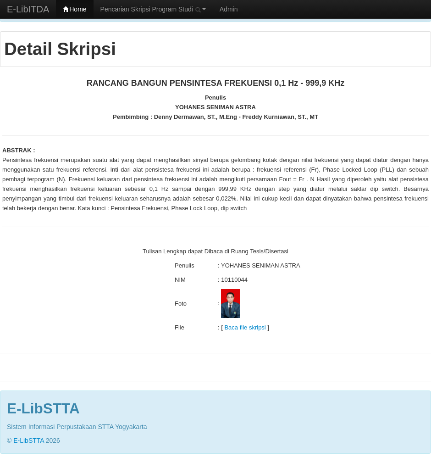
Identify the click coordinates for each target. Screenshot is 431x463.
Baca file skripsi (244, 327)
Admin (229, 9)
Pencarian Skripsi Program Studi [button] (153, 9)
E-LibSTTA (28, 440)
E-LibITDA (28, 9)
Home (74, 9)
